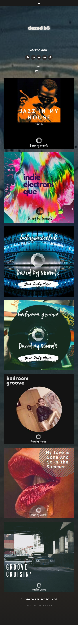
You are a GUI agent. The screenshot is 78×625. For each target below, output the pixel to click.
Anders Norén (44, 606)
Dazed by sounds (44, 599)
